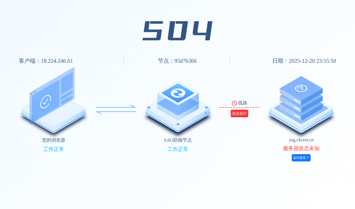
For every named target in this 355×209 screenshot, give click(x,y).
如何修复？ (301, 157)
